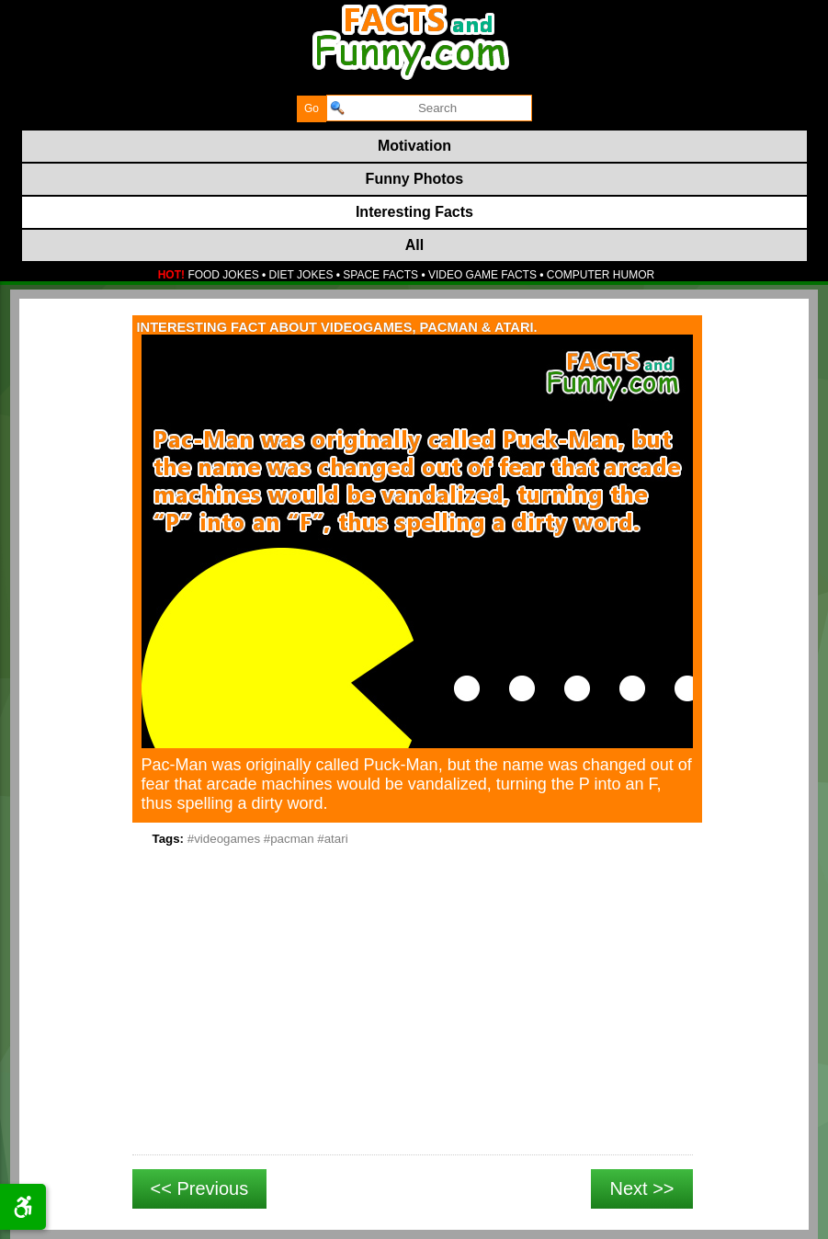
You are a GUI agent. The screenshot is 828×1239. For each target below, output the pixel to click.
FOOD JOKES (222, 274)
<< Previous (200, 1188)
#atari (332, 839)
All (414, 245)
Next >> (641, 1188)
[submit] (311, 109)
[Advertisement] (412, 1021)
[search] (429, 108)
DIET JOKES (301, 274)
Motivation (414, 145)
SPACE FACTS (380, 274)
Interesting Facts (414, 212)
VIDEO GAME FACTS (482, 274)
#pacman (289, 839)
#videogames (223, 839)
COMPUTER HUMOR (600, 274)
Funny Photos (415, 179)
